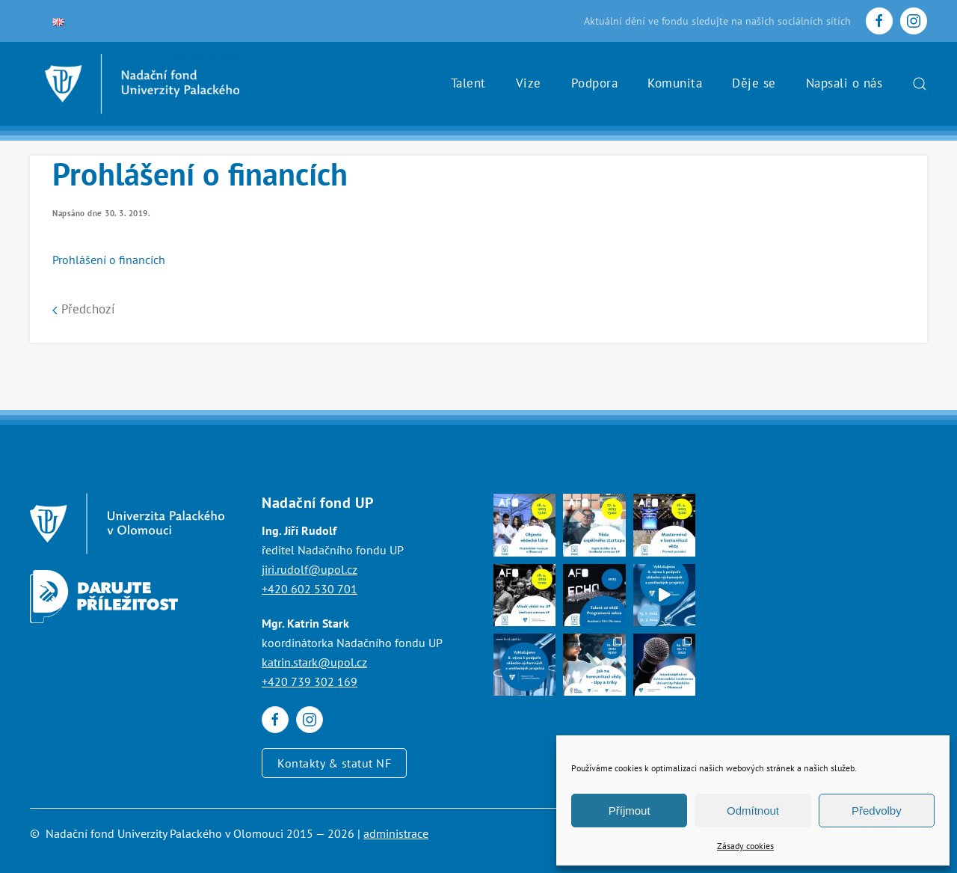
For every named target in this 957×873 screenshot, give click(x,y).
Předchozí (83, 309)
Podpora (594, 83)
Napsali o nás (844, 83)
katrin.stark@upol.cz (314, 662)
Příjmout (629, 810)
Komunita (674, 83)
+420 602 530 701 (309, 588)
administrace (395, 833)
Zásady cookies (745, 845)
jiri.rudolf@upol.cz (309, 569)
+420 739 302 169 (309, 681)
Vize (528, 83)
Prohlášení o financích (108, 259)
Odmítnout (753, 810)
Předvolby (877, 810)
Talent (468, 83)
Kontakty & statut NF (334, 763)
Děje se (754, 83)
